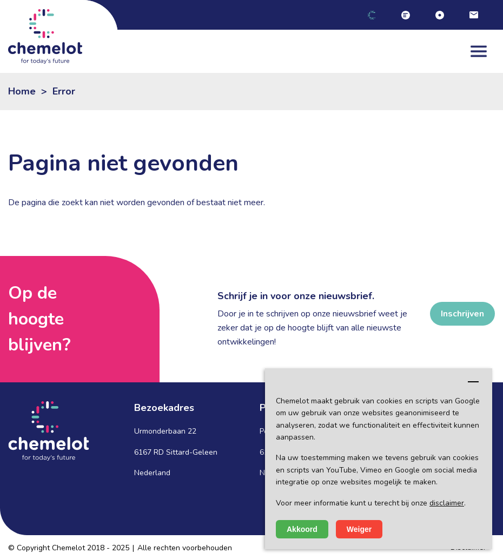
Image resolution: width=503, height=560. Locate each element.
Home (22, 91)
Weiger (359, 529)
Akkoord (302, 529)
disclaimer (446, 503)
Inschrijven (462, 314)
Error (63, 91)
